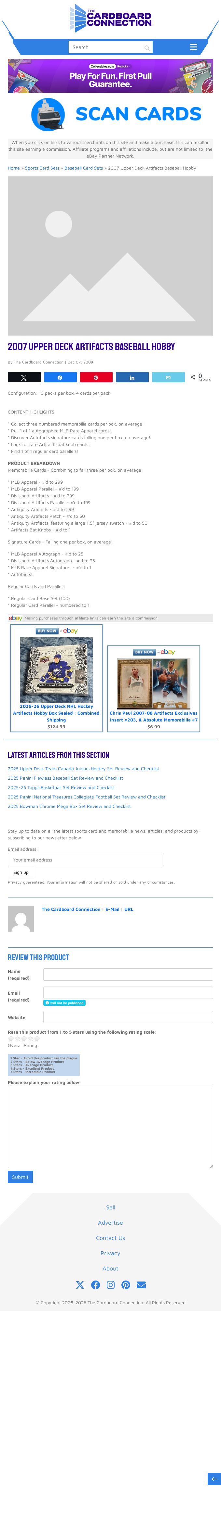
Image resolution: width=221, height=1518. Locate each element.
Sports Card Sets (42, 168)
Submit (20, 1177)
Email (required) (19, 996)
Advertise (110, 1222)
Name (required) (19, 974)
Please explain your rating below (43, 1082)
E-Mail (112, 909)
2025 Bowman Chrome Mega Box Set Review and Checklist (69, 806)
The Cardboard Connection (71, 909)
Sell (110, 1207)
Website (16, 1017)
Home (14, 168)
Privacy (110, 1253)
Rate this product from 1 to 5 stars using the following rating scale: (82, 1032)
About (110, 1268)
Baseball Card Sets (83, 168)
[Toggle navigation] (193, 46)
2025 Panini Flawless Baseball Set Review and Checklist (65, 778)
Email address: (23, 849)
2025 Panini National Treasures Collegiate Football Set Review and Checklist (86, 796)
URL (128, 909)
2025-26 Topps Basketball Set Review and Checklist (61, 787)
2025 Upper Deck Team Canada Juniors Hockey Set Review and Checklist (83, 768)
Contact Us (110, 1237)
